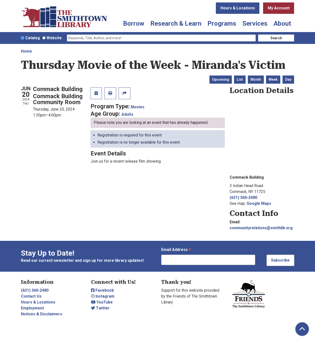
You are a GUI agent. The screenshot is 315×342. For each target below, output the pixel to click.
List (240, 79)
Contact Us (31, 296)
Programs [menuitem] (221, 23)
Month (256, 79)
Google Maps (259, 203)
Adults (127, 114)
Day (288, 79)
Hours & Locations (237, 8)
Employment (32, 308)
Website (54, 38)
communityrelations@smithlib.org (261, 228)
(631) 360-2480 (243, 197)
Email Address (176, 250)
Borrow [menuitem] (133, 23)
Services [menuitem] (255, 23)
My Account (279, 8)
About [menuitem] (282, 23)
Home (26, 51)
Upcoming (220, 79)
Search (276, 38)
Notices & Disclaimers (41, 314)
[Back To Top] (302, 329)
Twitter (100, 308)
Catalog (32, 38)
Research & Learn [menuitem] (175, 23)
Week (273, 79)
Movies (137, 107)
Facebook (102, 290)
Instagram (102, 296)
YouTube (102, 302)
